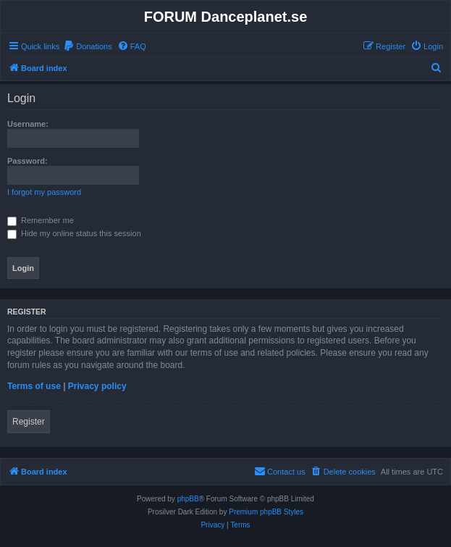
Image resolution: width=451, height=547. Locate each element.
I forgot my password (44, 192)
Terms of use (34, 386)
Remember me (40, 220)
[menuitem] (87, 46)
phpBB (188, 499)
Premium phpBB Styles (266, 512)
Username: (28, 124)
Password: (27, 160)
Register (28, 422)
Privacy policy (97, 386)
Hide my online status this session (74, 233)
